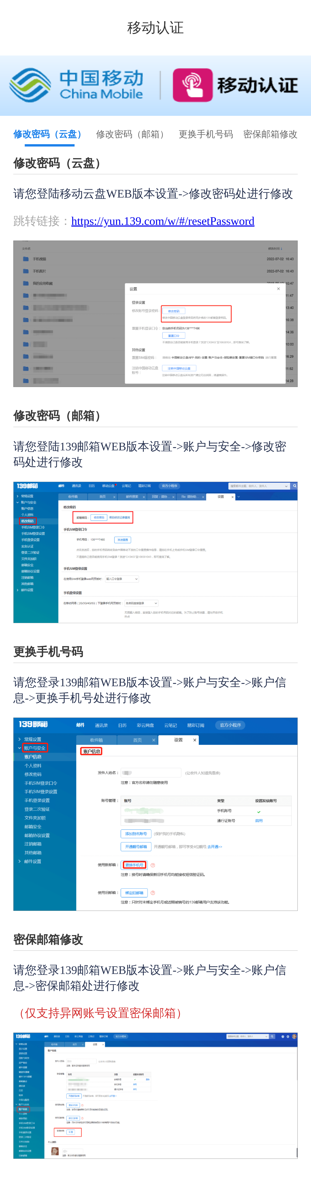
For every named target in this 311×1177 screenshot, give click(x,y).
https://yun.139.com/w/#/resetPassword (162, 220)
